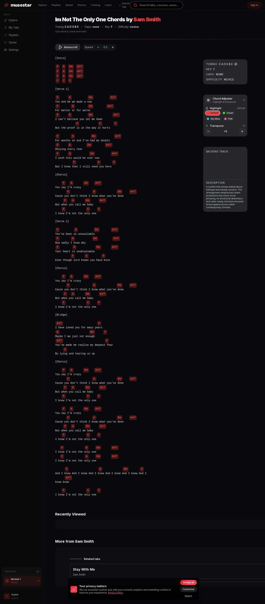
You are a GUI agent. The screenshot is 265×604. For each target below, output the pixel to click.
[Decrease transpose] (208, 131)
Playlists (56, 4)
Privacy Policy (115, 592)
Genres (81, 4)
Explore (42, 4)
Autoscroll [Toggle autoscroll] (67, 47)
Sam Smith (146, 19)
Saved (69, 4)
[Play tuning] (235, 64)
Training (95, 4)
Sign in (254, 4)
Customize (188, 589)
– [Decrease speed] (98, 47)
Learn (108, 4)
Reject (188, 596)
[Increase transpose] (242, 131)
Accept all (188, 582)
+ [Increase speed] (113, 47)
